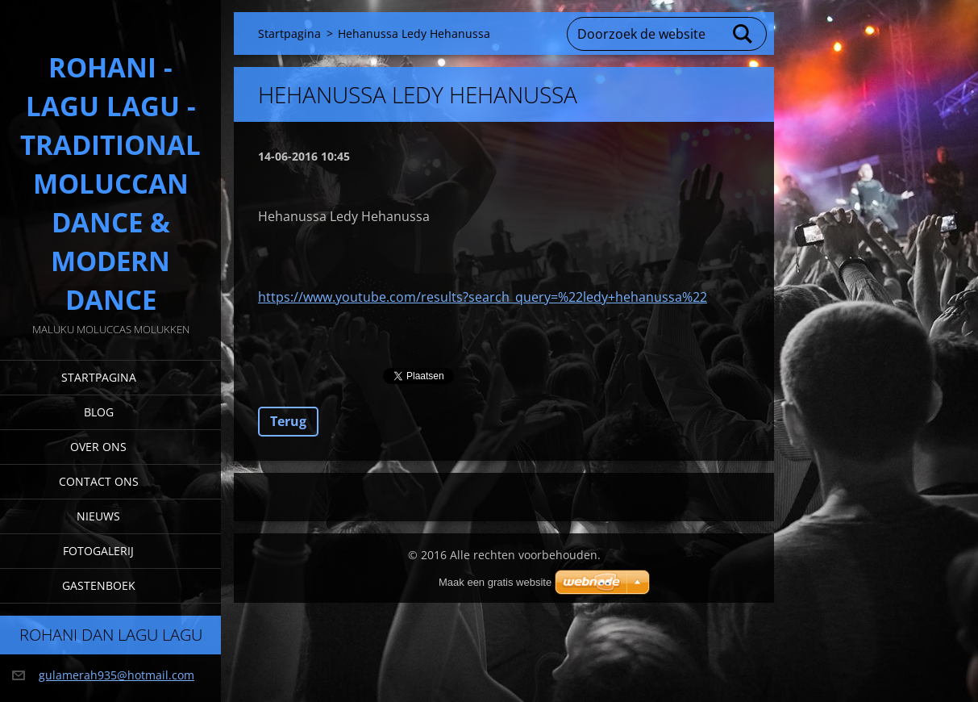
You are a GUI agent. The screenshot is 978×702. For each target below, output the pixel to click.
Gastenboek (98, 585)
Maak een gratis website (495, 582)
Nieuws (98, 516)
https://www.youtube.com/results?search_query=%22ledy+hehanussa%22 (482, 297)
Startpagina (98, 377)
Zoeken (743, 34)
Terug (288, 421)
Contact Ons (99, 481)
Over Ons (98, 446)
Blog (99, 412)
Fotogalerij (98, 550)
